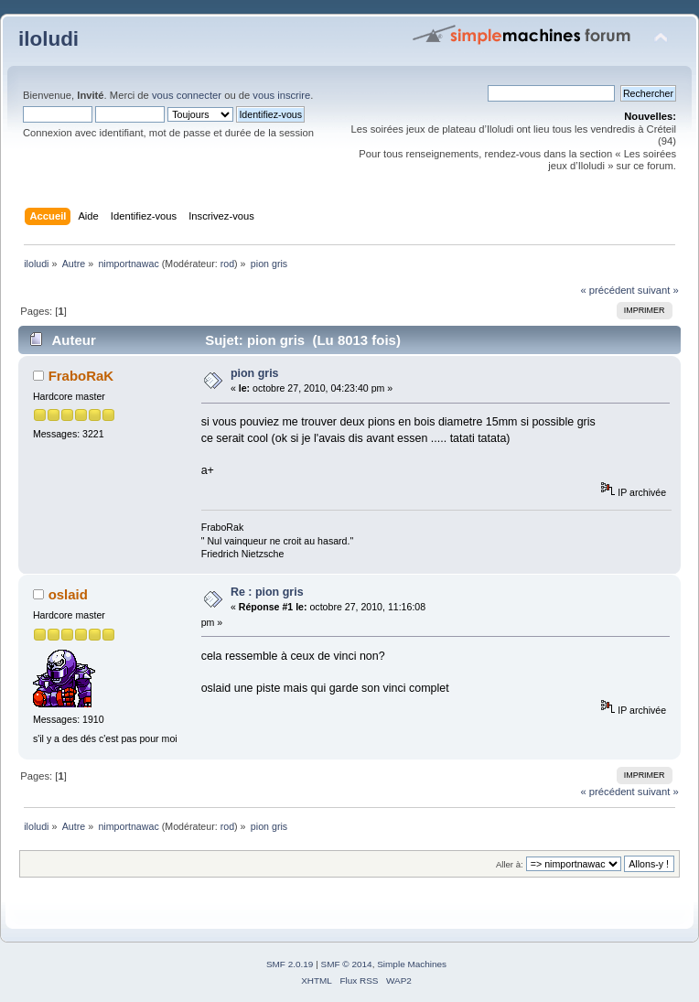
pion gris (255, 373)
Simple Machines (411, 964)
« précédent (607, 290)
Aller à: (509, 864)
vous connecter (186, 95)
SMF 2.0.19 (290, 964)
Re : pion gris (267, 592)
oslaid (68, 594)
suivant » (658, 290)
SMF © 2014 (346, 964)
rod (227, 263)
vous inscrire (281, 95)
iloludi (48, 38)
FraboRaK (81, 375)
